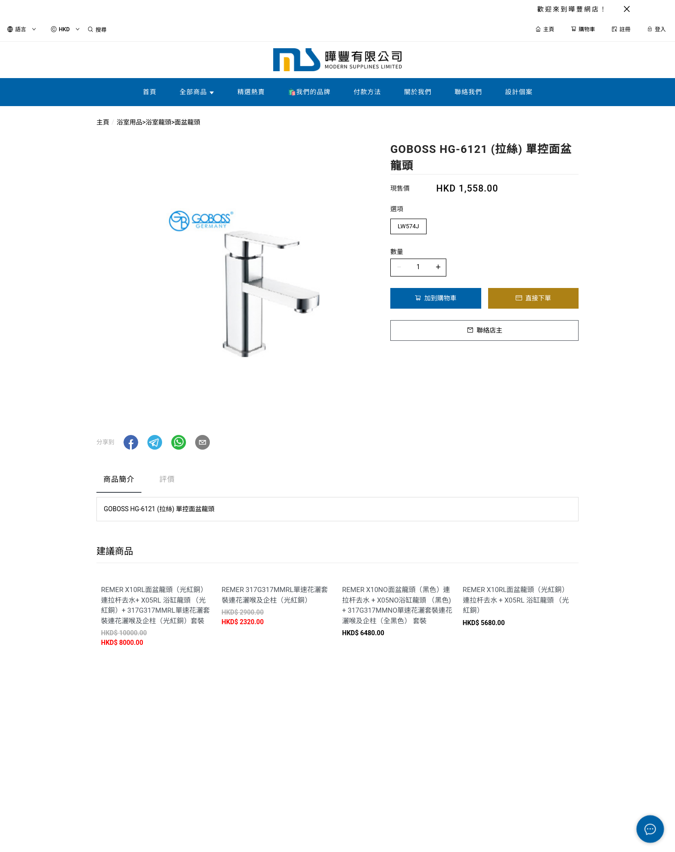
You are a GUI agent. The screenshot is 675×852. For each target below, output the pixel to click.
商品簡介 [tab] (119, 479)
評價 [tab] (167, 479)
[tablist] (337, 481)
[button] (131, 442)
